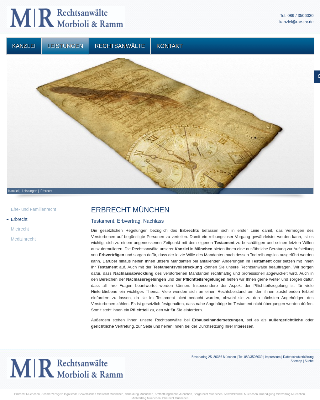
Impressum (273, 357)
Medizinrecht (23, 239)
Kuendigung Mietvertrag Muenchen (282, 394)
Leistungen (29, 191)
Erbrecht (46, 191)
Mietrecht (20, 228)
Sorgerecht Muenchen (208, 394)
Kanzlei (13, 191)
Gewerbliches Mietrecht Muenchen (100, 394)
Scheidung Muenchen (139, 394)
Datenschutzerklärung (298, 357)
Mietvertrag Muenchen (146, 398)
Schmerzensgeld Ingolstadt (59, 394)
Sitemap (296, 361)
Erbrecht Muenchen (27, 394)
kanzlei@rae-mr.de (296, 21)
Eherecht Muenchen (175, 398)
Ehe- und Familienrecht (33, 209)
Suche (309, 361)
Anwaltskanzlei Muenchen (241, 394)
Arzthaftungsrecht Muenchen (173, 394)
